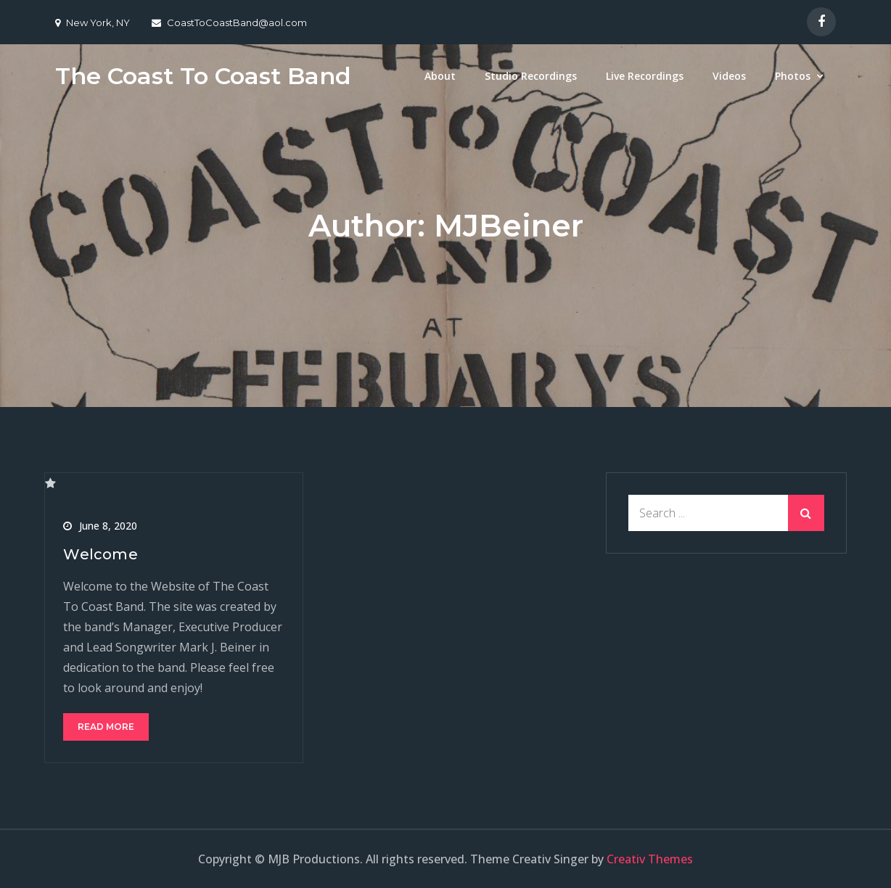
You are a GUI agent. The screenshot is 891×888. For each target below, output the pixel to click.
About (440, 76)
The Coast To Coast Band (203, 76)
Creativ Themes (650, 859)
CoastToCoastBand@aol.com (229, 22)
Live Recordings (644, 76)
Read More (106, 726)
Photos (792, 76)
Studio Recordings (531, 76)
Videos (729, 76)
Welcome (100, 554)
